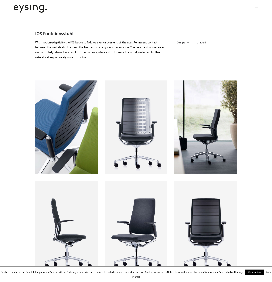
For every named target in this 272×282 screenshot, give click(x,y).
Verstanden (254, 272)
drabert (201, 42)
